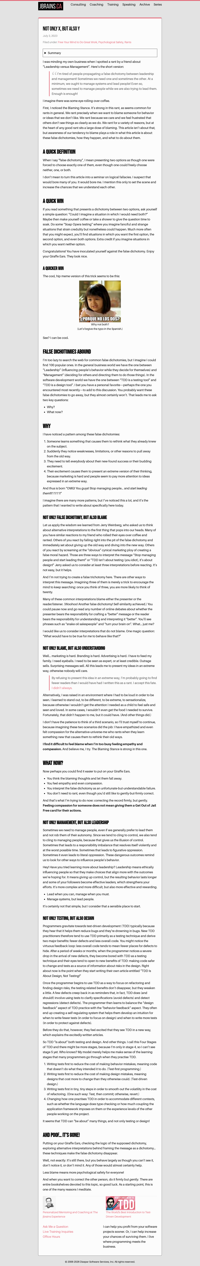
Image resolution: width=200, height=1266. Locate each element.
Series (158, 4)
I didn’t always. (62, 688)
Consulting (78, 4)
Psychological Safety (110, 42)
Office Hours (51, 1236)
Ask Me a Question (55, 1226)
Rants (127, 42)
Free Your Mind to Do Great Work (77, 42)
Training (113, 4)
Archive (144, 4)
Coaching (96, 4)
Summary (54, 53)
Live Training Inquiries (58, 1231)
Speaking (129, 4)
